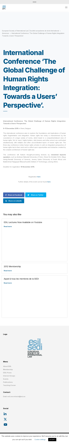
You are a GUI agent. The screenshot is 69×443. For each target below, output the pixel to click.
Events (5, 379)
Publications (8, 382)
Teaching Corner (9, 385)
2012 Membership (12, 266)
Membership (8, 369)
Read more (8, 226)
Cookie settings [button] (40, 439)
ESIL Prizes (7, 373)
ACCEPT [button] (52, 439)
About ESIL (7, 366)
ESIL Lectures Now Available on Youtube (23, 222)
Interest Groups (9, 376)
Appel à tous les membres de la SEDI (21, 279)
